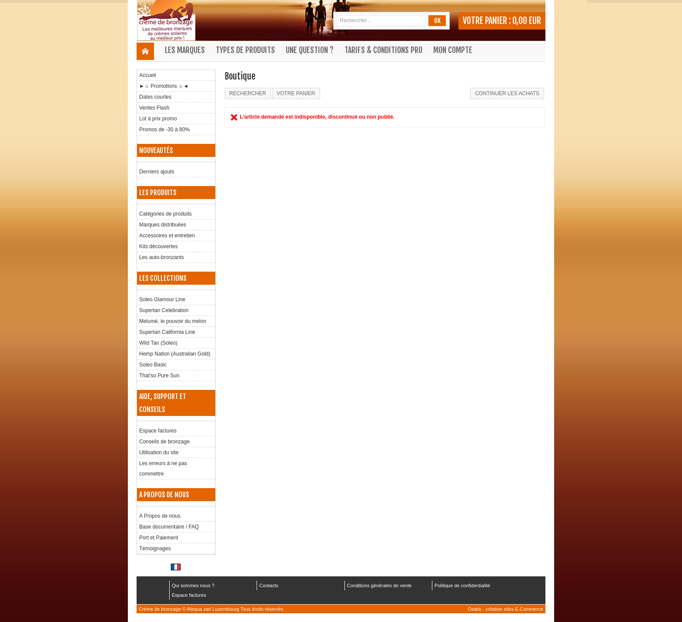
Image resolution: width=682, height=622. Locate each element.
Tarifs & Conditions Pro (383, 50)
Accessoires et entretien (167, 236)
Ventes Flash (154, 108)
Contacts (268, 585)
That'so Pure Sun (159, 376)
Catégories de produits (165, 214)
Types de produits (245, 50)
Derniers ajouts (156, 172)
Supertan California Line (167, 332)
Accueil (147, 75)
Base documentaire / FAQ (169, 527)
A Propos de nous (160, 516)
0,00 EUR (526, 20)
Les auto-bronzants (161, 257)
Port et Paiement (158, 538)
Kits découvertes (158, 246)
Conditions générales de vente (379, 585)
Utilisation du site (159, 452)
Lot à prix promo (158, 119)
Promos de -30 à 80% (164, 129)
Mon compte (452, 50)
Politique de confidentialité (462, 585)
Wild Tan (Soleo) (158, 343)
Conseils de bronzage (164, 442)
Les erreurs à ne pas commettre (163, 468)
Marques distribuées (162, 225)
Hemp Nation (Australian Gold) (174, 354)
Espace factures (158, 431)
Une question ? (310, 50)
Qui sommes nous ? (193, 585)
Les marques (185, 50)
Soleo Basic (153, 365)
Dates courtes (155, 97)
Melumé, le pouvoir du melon (172, 321)
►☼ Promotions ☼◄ (163, 86)
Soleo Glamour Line (162, 299)
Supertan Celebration (163, 310)
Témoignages (155, 548)
